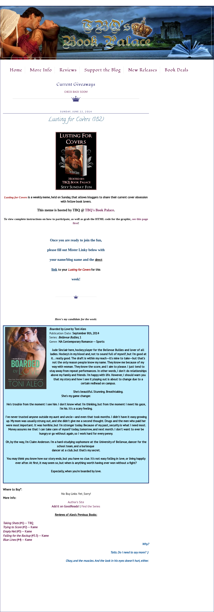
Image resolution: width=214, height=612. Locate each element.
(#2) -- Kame (20, 527)
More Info (41, 70)
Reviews (68, 70)
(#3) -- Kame (17, 531)
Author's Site (76, 502)
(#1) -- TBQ (18, 523)
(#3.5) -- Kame (26, 535)
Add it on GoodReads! (65, 506)
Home (16, 70)
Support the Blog (102, 70)
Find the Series (90, 506)
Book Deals (176, 70)
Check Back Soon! (76, 92)
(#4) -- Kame (17, 540)
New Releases (142, 70)
